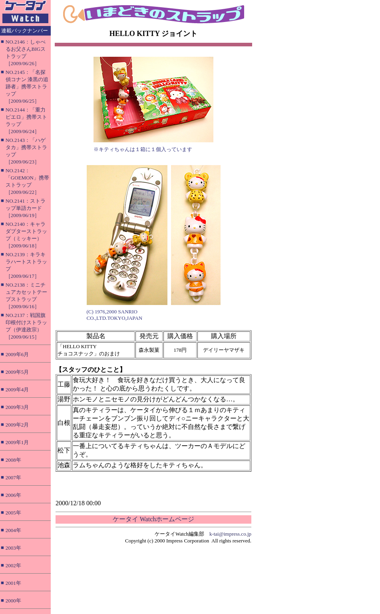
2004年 (13, 530)
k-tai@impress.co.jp (230, 534)
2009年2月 (17, 425)
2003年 (13, 548)
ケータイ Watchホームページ (153, 519)
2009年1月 (17, 442)
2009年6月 (17, 354)
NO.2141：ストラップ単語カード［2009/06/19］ (26, 208)
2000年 (13, 601)
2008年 (13, 460)
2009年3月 (17, 407)
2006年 (13, 495)
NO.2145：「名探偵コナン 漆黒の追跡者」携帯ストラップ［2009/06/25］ (27, 86)
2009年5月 (17, 372)
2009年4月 (17, 390)
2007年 (13, 477)
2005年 (13, 513)
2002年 (13, 565)
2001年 (13, 583)
